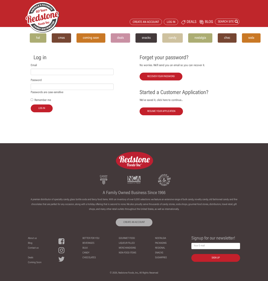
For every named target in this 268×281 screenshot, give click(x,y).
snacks (146, 38)
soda (251, 38)
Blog (30, 243)
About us (32, 238)
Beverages (88, 243)
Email (34, 65)
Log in (41, 108)
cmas (61, 38)
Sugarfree (161, 257)
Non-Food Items (127, 253)
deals (120, 38)
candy (172, 38)
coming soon (91, 38)
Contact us (33, 248)
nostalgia (200, 38)
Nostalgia (160, 238)
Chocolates (89, 257)
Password (36, 80)
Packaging (161, 243)
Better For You (90, 238)
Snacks (159, 253)
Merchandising (127, 248)
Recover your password (161, 76)
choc (227, 38)
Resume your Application (161, 111)
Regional (160, 248)
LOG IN (171, 22)
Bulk (85, 248)
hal (38, 38)
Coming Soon (35, 262)
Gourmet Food (127, 238)
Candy (86, 253)
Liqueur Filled (127, 243)
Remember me (42, 100)
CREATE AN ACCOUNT (146, 22)
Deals (30, 257)
